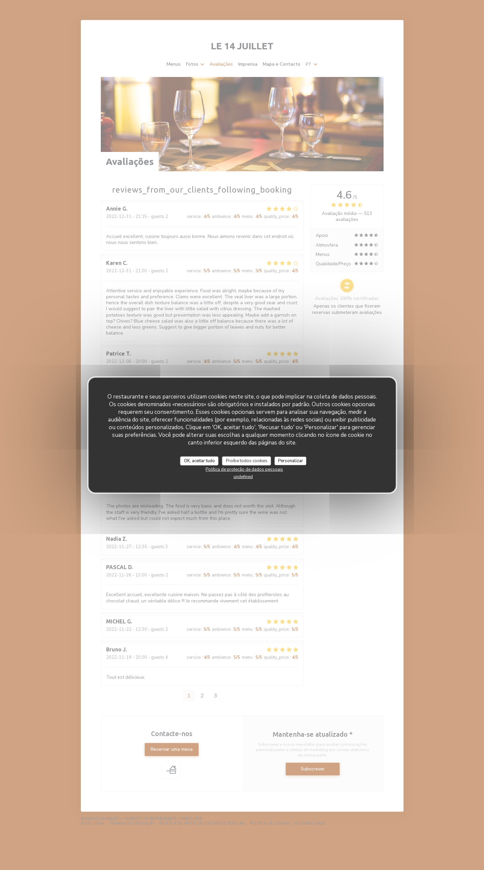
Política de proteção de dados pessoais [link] (244, 469)
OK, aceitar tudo (199, 460)
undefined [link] (243, 477)
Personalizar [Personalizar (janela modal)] (290, 460)
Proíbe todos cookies (246, 460)
